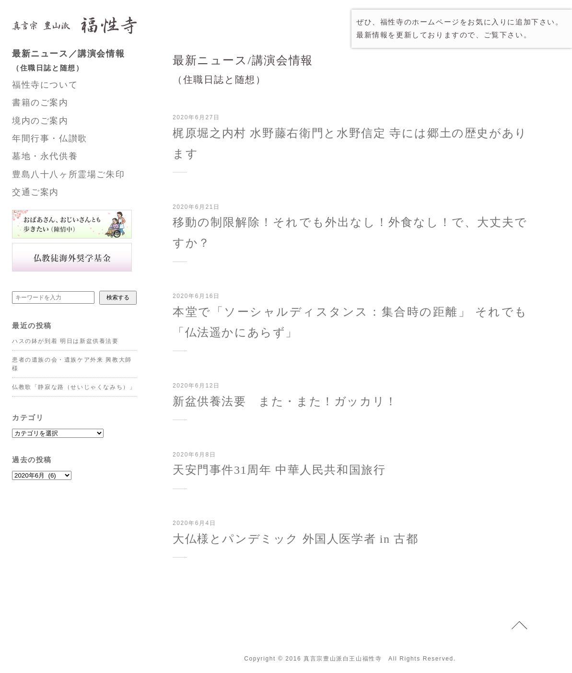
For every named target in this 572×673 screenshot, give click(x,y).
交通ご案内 (35, 192)
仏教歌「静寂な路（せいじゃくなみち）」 (74, 387)
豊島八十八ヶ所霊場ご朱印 (68, 174)
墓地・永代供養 (45, 156)
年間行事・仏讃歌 (49, 138)
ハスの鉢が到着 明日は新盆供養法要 (65, 341)
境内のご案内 (40, 120)
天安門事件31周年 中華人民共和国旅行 (279, 470)
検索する (117, 297)
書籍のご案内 (40, 102)
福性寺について (45, 85)
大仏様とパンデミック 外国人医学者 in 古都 (295, 539)
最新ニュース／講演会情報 (84, 62)
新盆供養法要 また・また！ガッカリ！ (285, 401)
